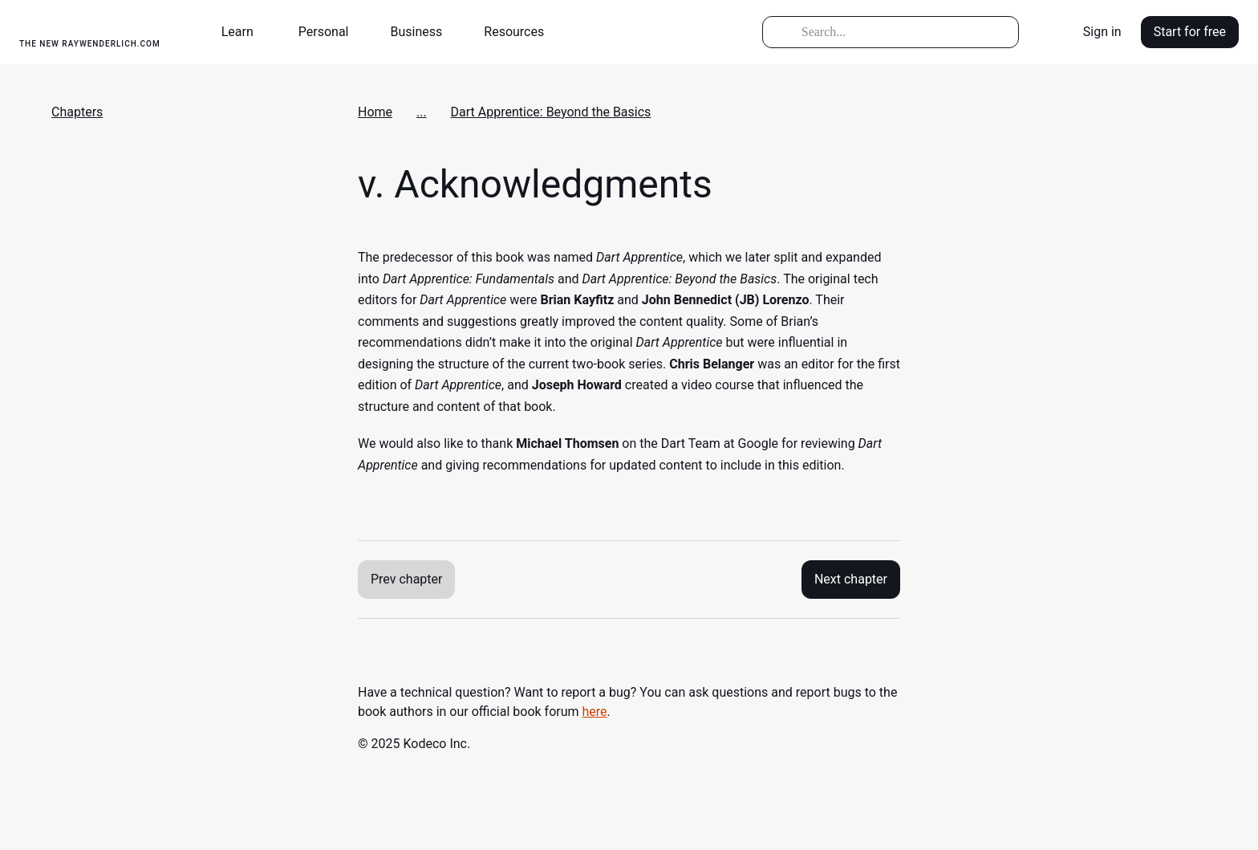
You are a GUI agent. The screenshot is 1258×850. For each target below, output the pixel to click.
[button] (244, 32)
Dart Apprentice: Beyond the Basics (551, 112)
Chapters (77, 112)
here (594, 711)
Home (375, 112)
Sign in (1102, 31)
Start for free (1190, 31)
